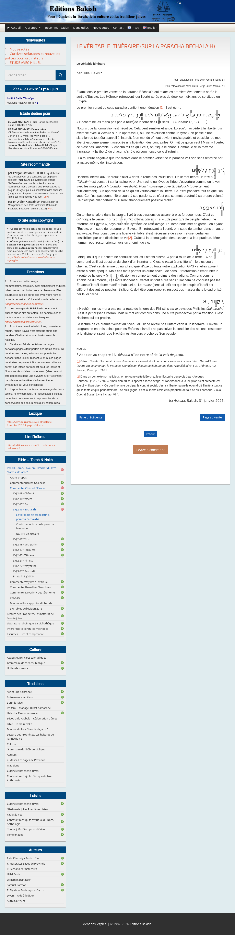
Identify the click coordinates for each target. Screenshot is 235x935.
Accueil (16, 28)
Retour (150, 434)
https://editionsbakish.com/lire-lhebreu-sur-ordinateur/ (31, 446)
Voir (46, 196)
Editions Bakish (140, 924)
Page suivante (212, 417)
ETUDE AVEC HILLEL (25, 62)
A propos (33, 28)
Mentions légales (94, 924)
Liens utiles (81, 28)
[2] (130, 238)
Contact (118, 28)
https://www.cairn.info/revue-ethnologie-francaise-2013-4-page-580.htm (29, 423)
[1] (162, 107)
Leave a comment (150, 449)
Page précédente (90, 417)
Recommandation (57, 28)
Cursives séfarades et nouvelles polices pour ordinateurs (32, 55)
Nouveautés (101, 28)
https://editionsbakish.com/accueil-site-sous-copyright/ (31, 258)
